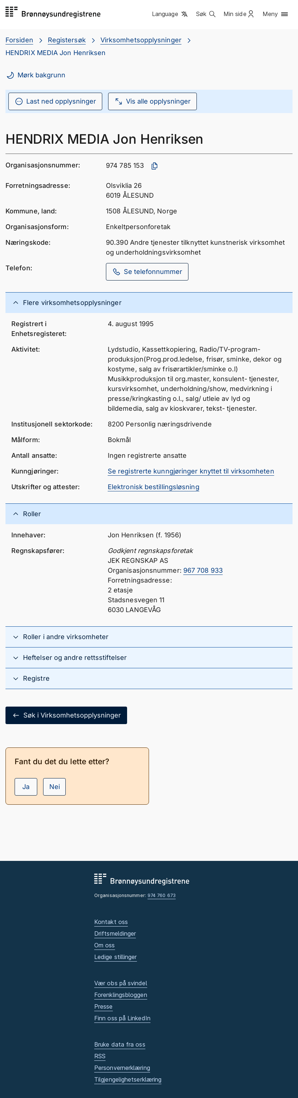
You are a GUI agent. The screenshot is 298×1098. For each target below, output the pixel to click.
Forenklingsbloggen (120, 994)
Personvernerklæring (122, 1067)
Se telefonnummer (147, 271)
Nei (54, 786)
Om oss (104, 945)
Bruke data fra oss (119, 1044)
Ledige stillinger (115, 956)
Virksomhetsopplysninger (141, 40)
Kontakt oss (111, 921)
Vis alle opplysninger (152, 101)
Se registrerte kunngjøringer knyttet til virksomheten (191, 471)
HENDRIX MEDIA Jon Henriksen (55, 53)
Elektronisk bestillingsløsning (153, 487)
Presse (103, 1006)
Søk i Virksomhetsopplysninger (66, 715)
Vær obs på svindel (120, 983)
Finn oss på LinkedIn (122, 1018)
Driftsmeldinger (115, 933)
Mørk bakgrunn (35, 75)
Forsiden (19, 40)
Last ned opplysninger (55, 101)
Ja (26, 786)
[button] (170, 14)
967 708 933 (203, 570)
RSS (100, 1056)
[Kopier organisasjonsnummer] (154, 166)
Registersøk (67, 40)
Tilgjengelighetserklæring (127, 1079)
